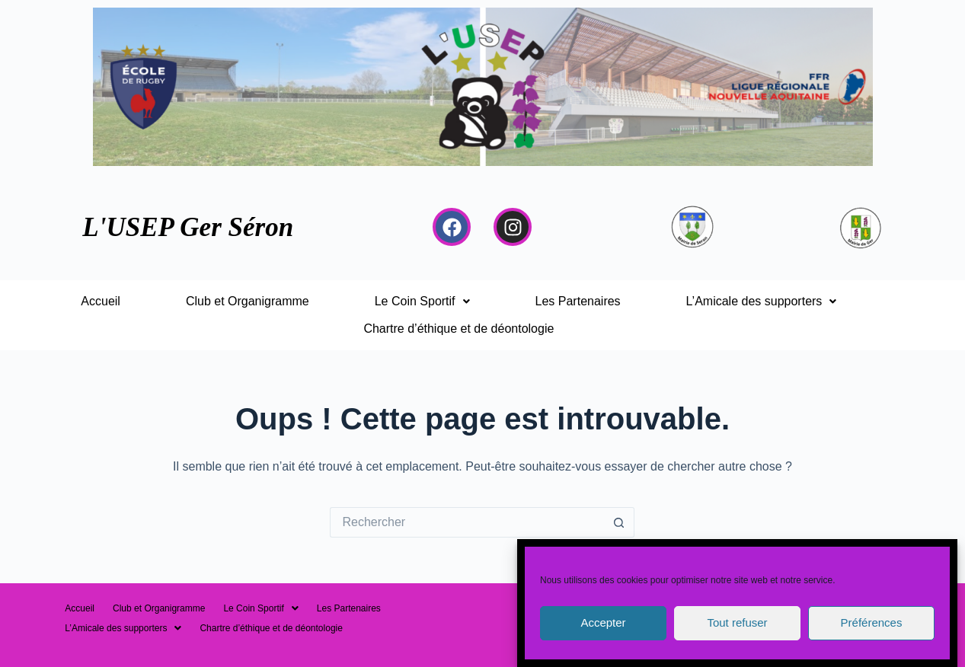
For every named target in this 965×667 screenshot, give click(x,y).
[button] (422, 301)
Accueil (100, 301)
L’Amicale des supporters (761, 301)
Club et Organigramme (247, 301)
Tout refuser (737, 633)
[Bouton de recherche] (619, 522)
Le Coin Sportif (422, 301)
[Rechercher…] (467, 522)
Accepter (602, 633)
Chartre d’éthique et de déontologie (458, 328)
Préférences (872, 633)
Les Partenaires (578, 301)
